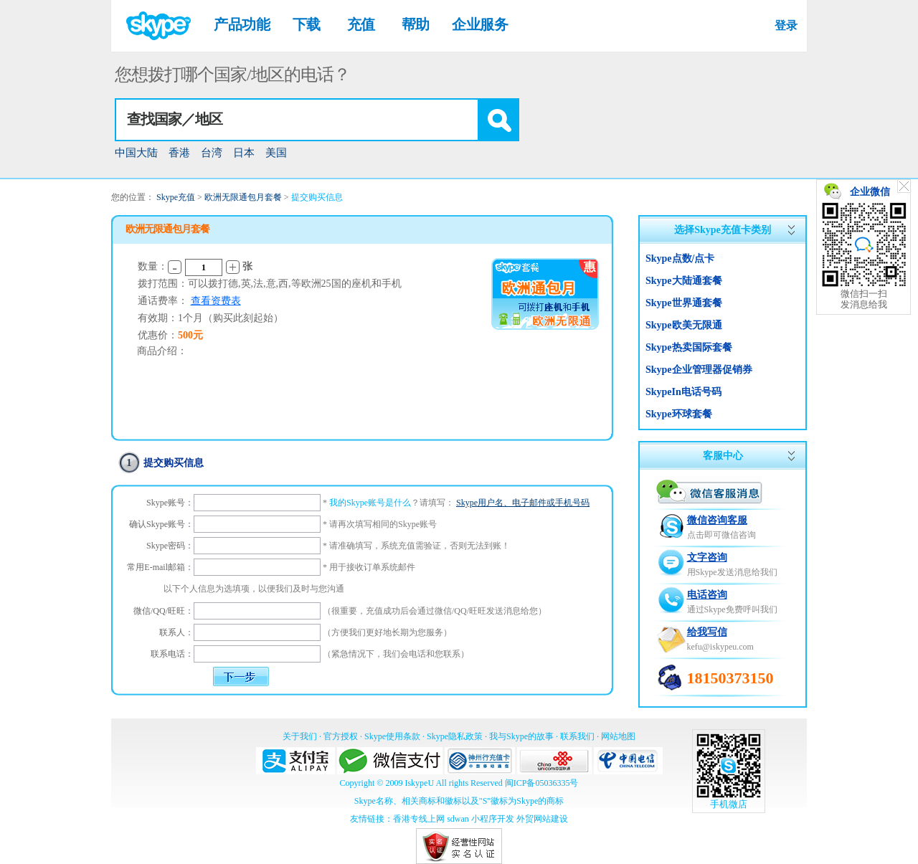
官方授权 (340, 736)
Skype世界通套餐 (683, 303)
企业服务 (480, 24)
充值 (361, 24)
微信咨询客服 (717, 520)
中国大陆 (136, 152)
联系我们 (577, 736)
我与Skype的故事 (521, 736)
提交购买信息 (317, 197)
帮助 (416, 24)
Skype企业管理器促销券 (698, 369)
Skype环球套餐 (678, 414)
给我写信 (707, 632)
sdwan (458, 819)
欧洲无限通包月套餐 (243, 197)
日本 (244, 152)
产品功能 (242, 24)
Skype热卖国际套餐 (688, 347)
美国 (276, 152)
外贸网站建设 (542, 819)
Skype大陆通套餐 (683, 280)
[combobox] (317, 119)
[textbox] (297, 120)
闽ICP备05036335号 (542, 783)
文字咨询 (707, 557)
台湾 (211, 152)
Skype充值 (175, 197)
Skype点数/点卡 (679, 258)
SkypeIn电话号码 (683, 391)
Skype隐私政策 (455, 736)
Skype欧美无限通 (683, 325)
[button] (498, 120)
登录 (786, 25)
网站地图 (618, 736)
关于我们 (300, 736)
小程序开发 (492, 819)
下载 (307, 24)
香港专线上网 (419, 819)
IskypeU (419, 783)
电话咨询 (707, 594)
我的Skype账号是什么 (370, 503)
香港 (179, 152)
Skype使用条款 (392, 736)
